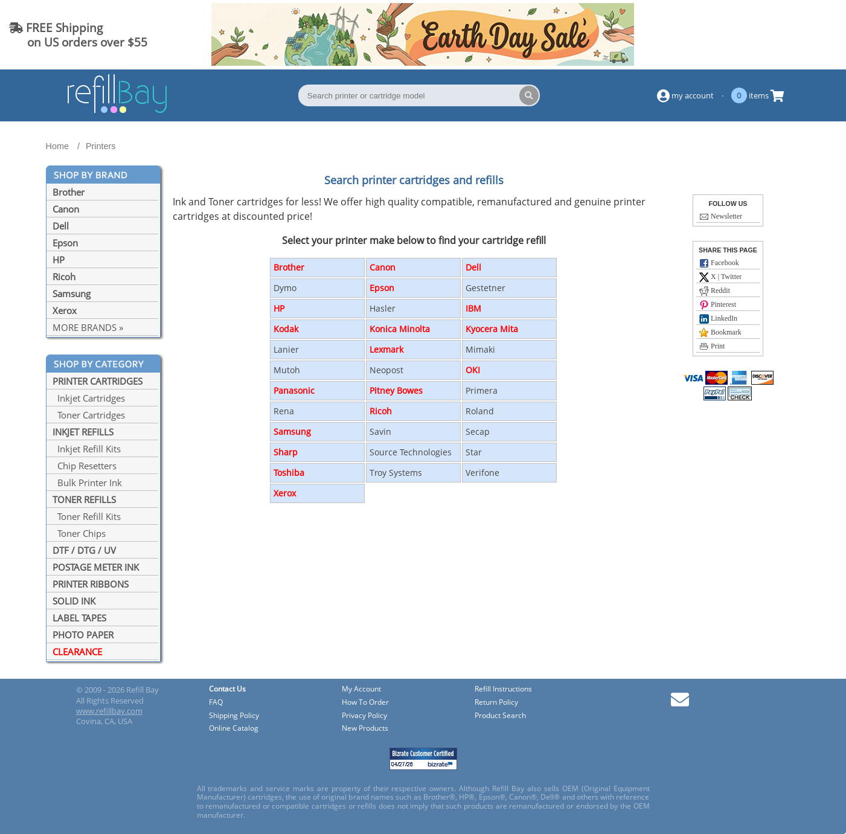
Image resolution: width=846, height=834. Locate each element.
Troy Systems (396, 472)
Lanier (286, 349)
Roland (480, 411)
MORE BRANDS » (88, 327)
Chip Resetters (85, 466)
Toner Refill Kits (87, 516)
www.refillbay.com (109, 710)
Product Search (500, 715)
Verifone (482, 472)
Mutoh (287, 370)
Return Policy (496, 702)
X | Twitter (720, 277)
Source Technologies (411, 452)
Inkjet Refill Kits (87, 449)
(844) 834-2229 (788, 34)
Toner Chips (79, 533)
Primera (482, 390)
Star (474, 452)
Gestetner (485, 288)
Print (712, 346)
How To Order (365, 702)
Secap (478, 431)
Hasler (383, 308)
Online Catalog (233, 728)
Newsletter (720, 217)
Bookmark (720, 333)
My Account (361, 689)
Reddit (714, 291)
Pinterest (717, 305)
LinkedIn (718, 319)
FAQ (216, 702)
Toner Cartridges (89, 415)
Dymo (285, 288)
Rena (284, 411)
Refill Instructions (503, 689)
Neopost (386, 370)
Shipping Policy (234, 715)
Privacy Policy (364, 715)
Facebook (719, 263)
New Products (365, 728)
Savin (380, 431)
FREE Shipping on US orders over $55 (78, 35)
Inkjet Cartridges (89, 398)
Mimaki (480, 349)
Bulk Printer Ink (87, 482)
